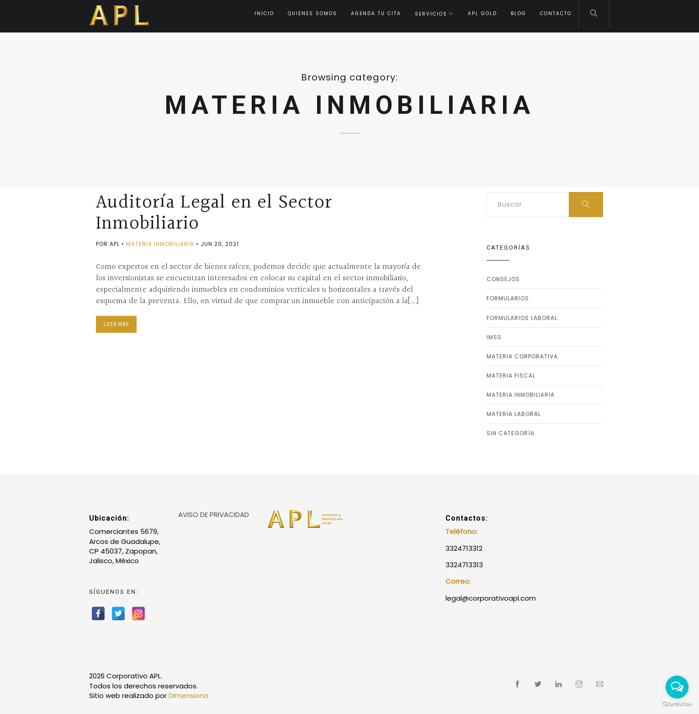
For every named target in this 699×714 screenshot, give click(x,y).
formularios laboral (522, 318)
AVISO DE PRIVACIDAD (213, 514)
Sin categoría (511, 433)
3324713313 (464, 565)
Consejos (503, 279)
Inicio (264, 13)
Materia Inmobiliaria (160, 244)
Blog (518, 13)
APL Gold (482, 13)
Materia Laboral (514, 414)
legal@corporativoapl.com (490, 598)
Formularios (508, 298)
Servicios (431, 14)
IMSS (494, 337)
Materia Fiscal (511, 375)
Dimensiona (188, 695)
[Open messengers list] (677, 687)
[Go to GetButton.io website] (677, 705)
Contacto (556, 13)
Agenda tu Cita (376, 13)
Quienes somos (312, 13)
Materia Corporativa (522, 356)
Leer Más (116, 324)
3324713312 (463, 548)
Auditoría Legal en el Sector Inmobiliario (214, 213)
